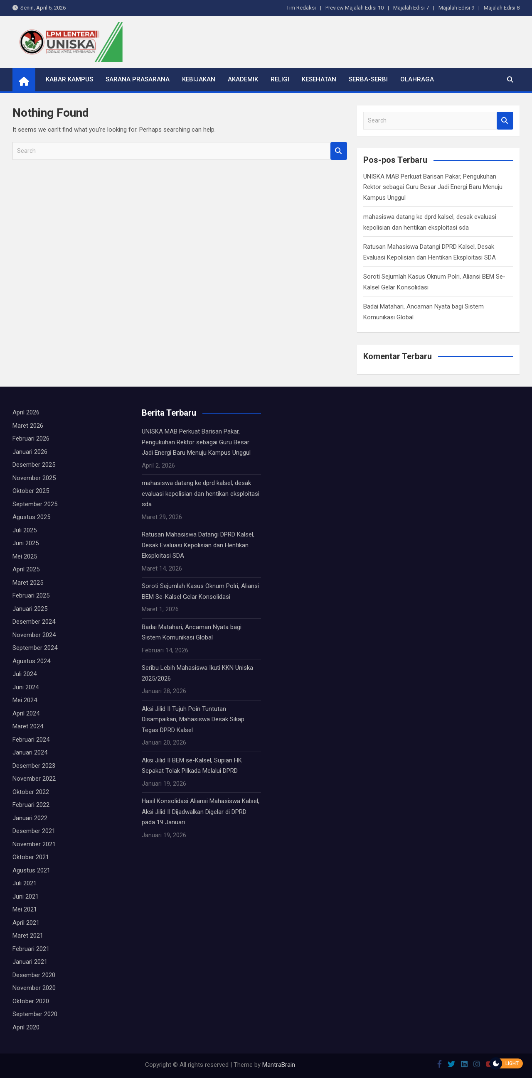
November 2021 (34, 844)
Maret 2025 (27, 582)
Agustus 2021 (31, 870)
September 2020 (34, 1014)
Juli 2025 (24, 530)
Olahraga (417, 79)
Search (338, 151)
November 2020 (34, 988)
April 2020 (25, 1027)
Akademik (243, 79)
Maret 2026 (27, 425)
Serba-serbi (368, 79)
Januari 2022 (29, 818)
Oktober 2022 (30, 792)
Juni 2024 (25, 687)
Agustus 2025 (31, 517)
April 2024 (25, 713)
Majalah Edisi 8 (502, 8)
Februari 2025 (30, 595)
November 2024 (34, 635)
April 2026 (25, 412)
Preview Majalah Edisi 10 (354, 8)
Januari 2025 (29, 608)
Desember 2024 (33, 621)
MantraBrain (278, 1064)
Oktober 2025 (30, 491)
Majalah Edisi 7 (411, 8)
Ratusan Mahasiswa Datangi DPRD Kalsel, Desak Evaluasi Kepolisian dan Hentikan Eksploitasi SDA (198, 545)
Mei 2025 (24, 556)
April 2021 (25, 922)
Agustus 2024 (31, 661)
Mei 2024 (24, 700)
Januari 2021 (29, 961)
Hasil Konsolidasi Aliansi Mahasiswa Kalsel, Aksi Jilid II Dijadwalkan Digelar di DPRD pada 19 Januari (200, 811)
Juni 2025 (25, 543)
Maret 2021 (27, 935)
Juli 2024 (24, 674)
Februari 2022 (30, 804)
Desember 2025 (33, 464)
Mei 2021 (24, 909)
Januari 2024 (29, 752)
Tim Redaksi (301, 8)
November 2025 (34, 478)
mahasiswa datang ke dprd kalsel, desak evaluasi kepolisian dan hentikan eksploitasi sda (200, 493)
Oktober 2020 (30, 1001)
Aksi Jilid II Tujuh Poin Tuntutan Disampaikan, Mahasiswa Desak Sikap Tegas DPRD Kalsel (193, 719)
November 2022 (34, 778)
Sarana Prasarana (138, 79)
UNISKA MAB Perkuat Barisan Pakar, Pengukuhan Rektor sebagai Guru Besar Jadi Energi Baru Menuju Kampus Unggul (432, 187)
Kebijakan (198, 79)
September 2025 (34, 504)
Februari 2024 (30, 739)
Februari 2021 (30, 949)
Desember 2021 (33, 831)
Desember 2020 (33, 975)
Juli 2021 (24, 883)
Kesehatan (319, 79)
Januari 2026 (29, 452)
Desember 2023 (33, 765)
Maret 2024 (27, 726)
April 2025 (25, 569)
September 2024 (34, 648)
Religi (280, 79)
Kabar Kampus (69, 79)
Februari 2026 (30, 438)
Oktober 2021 (30, 857)
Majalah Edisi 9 (456, 8)
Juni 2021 (25, 896)
